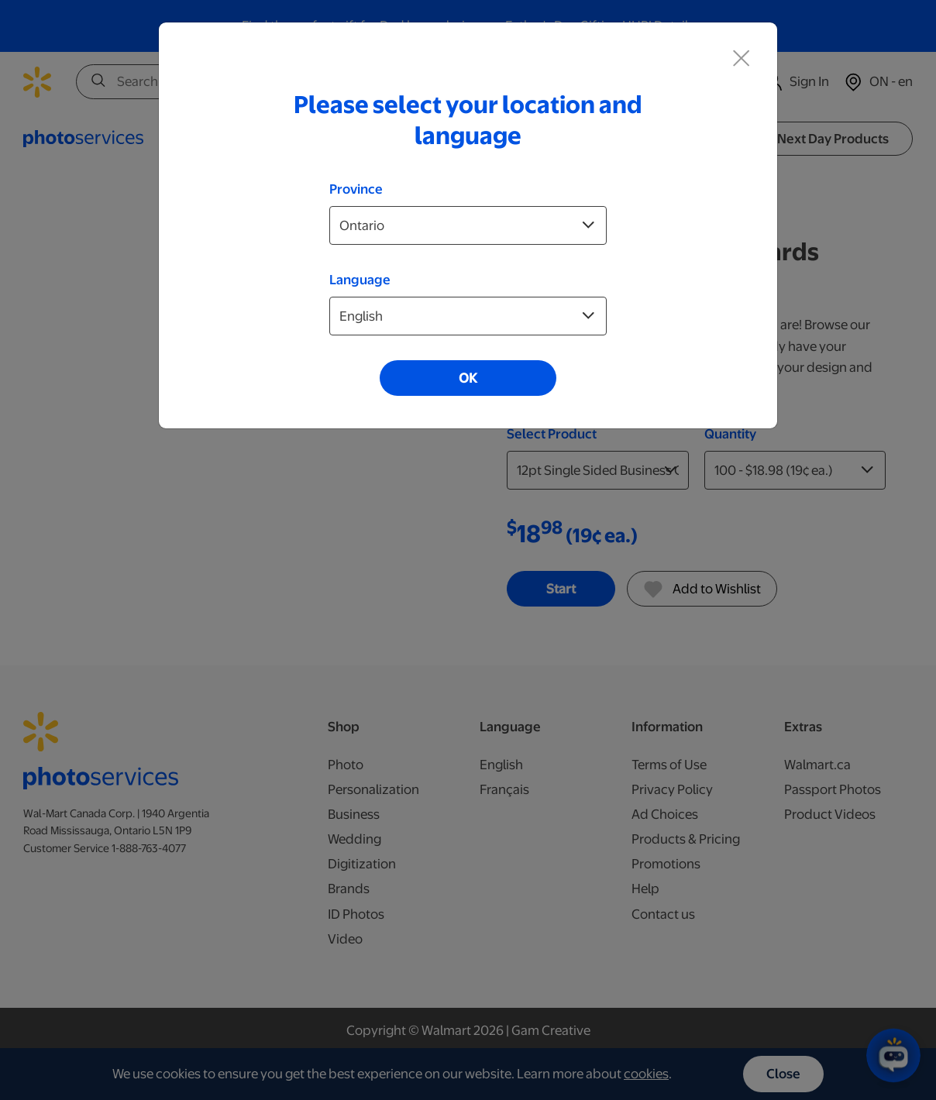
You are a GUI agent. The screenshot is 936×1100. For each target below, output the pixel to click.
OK (468, 378)
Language (360, 279)
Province (356, 189)
